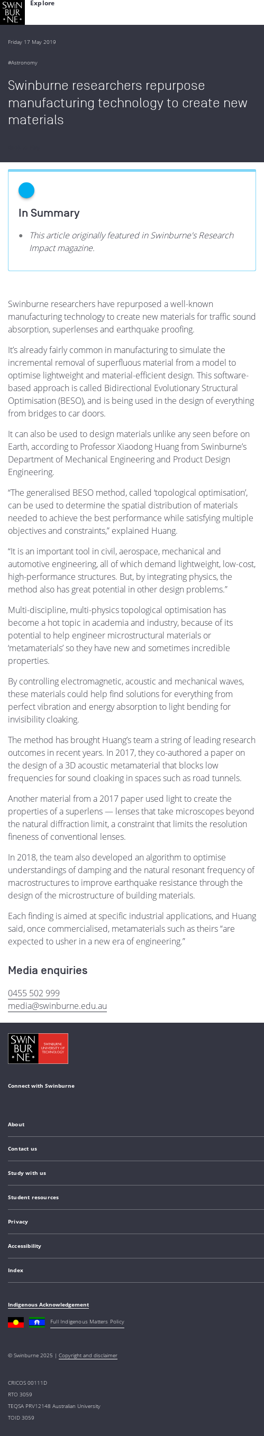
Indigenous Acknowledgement (48, 1304)
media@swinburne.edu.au (57, 1006)
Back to (24, 147)
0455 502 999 (34, 993)
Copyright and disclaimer (88, 1355)
